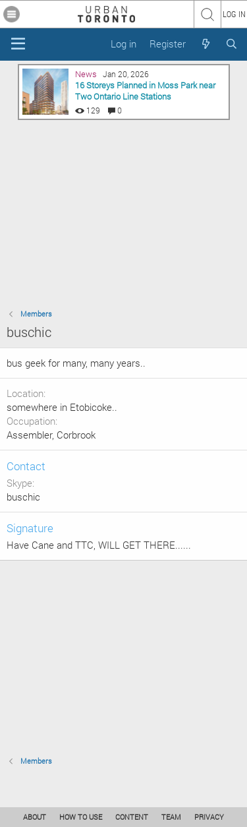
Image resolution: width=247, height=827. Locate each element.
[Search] (231, 44)
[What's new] (205, 44)
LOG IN (234, 14)
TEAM (171, 817)
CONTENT (131, 817)
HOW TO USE (80, 817)
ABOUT (34, 817)
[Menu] (18, 44)
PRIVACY (209, 817)
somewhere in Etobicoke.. (62, 407)
